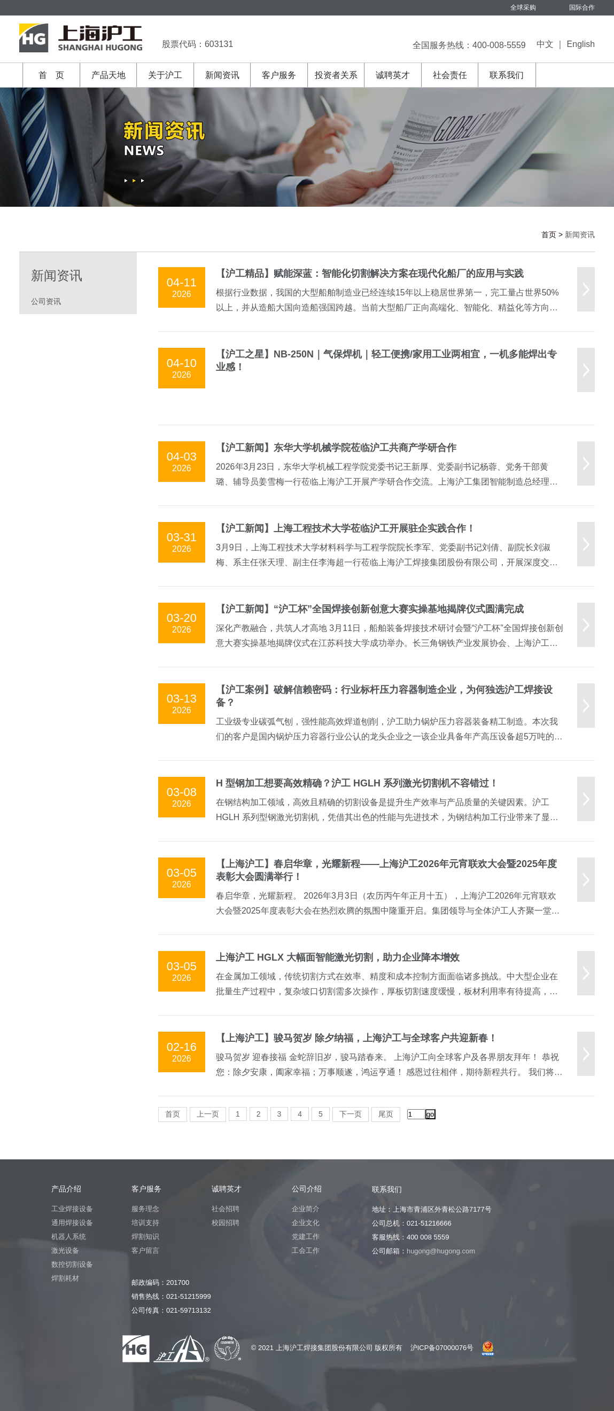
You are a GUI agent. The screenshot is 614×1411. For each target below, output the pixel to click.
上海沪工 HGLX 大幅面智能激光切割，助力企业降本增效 (338, 957)
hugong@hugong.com (441, 1251)
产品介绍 (66, 1188)
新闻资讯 (222, 75)
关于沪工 (165, 75)
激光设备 (65, 1250)
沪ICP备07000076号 (442, 1348)
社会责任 (450, 75)
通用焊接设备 (72, 1223)
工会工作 (306, 1250)
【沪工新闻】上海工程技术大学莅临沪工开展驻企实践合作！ (346, 528)
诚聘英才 (393, 75)
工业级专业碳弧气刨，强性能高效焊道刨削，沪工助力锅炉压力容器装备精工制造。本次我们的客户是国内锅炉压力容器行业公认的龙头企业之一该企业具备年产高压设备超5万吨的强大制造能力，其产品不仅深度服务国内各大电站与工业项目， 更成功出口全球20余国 (389, 736)
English (581, 44)
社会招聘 (225, 1209)
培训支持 (145, 1223)
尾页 (385, 1114)
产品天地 (108, 75)
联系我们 (506, 75)
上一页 (208, 1114)
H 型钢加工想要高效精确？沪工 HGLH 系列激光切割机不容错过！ (357, 783)
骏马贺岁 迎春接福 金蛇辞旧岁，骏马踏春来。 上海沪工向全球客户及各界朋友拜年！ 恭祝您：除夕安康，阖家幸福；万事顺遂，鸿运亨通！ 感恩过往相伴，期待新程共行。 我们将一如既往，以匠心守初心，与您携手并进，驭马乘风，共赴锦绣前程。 (389, 1072)
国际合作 (582, 7)
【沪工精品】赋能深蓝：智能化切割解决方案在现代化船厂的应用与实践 (370, 273)
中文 (545, 44)
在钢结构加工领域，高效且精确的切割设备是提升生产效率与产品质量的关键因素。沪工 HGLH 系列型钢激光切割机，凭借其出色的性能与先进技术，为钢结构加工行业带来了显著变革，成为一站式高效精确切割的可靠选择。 (387, 817)
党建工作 (306, 1237)
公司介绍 (307, 1188)
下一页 (350, 1114)
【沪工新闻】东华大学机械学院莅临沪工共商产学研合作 (336, 447)
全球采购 (523, 7)
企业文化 (306, 1223)
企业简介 (306, 1209)
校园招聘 (225, 1223)
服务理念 (145, 1209)
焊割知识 (145, 1237)
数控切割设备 (72, 1264)
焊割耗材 (65, 1278)
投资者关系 (336, 75)
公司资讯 (46, 301)
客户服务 (279, 75)
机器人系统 (68, 1237)
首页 (548, 234)
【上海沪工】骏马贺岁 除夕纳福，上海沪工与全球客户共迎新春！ (357, 1038)
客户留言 (145, 1250)
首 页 (51, 75)
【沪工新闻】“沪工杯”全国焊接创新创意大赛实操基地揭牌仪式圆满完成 (370, 609)
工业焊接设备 (72, 1209)
